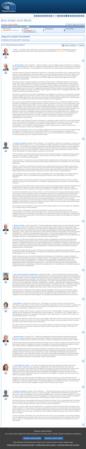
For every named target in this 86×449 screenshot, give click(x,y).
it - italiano (58, 16)
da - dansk (41, 16)
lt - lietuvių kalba (62, 16)
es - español (37, 16)
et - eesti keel (45, 16)
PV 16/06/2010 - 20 (28, 30)
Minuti (82, 45)
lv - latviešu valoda (60, 16)
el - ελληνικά (47, 16)
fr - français (51, 16)
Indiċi (4, 20)
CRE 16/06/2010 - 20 (30, 31)
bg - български (34, 16)
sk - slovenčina (77, 16)
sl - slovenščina (79, 16)
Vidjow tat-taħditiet (70, 45)
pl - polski (71, 16)
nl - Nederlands (68, 16)
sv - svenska (83, 16)
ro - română (75, 16)
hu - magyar (64, 16)
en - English (49, 16)
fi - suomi (81, 16)
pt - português (73, 16)
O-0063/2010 (6, 30)
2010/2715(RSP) (13, 24)
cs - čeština (39, 16)
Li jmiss (19, 20)
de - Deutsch (43, 16)
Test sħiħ (29, 20)
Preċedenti (12, 20)
